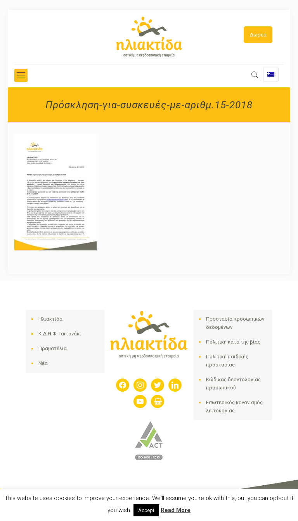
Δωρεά (258, 35)
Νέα (43, 363)
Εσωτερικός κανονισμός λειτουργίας (234, 406)
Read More (176, 510)
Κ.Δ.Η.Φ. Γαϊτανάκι (59, 334)
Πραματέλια (52, 348)
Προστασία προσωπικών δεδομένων (235, 323)
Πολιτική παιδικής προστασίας (227, 361)
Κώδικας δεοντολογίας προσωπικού (233, 384)
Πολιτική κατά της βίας (233, 342)
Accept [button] (146, 510)
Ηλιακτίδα (50, 319)
